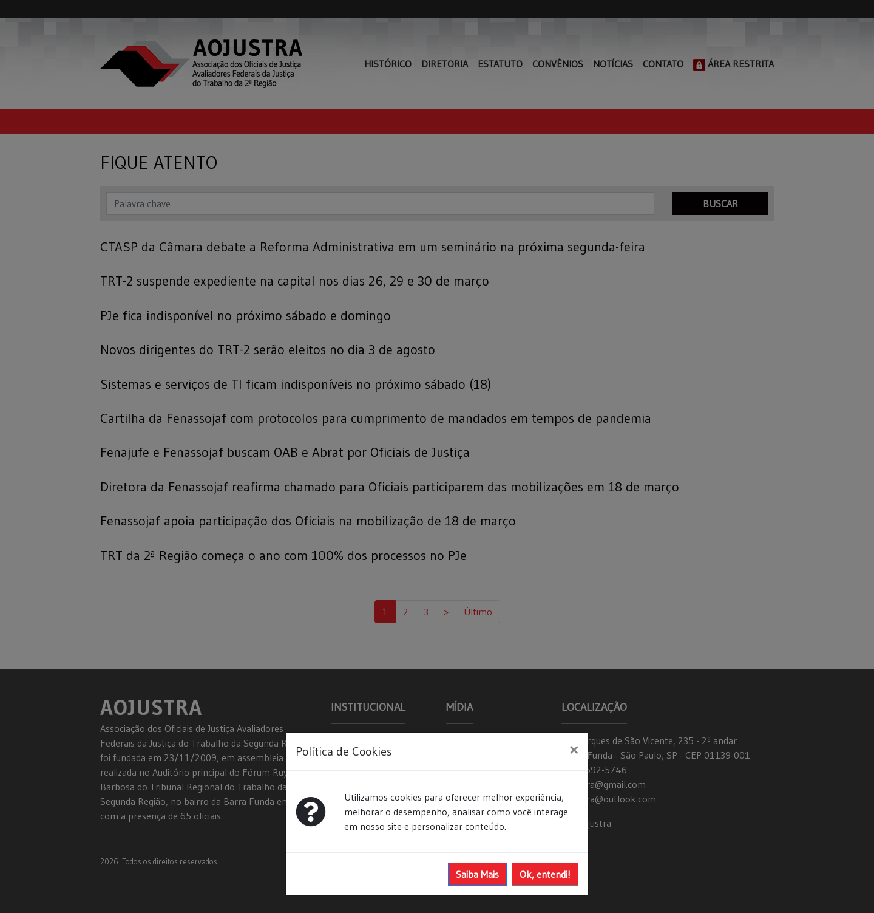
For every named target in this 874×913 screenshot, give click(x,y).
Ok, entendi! (545, 874)
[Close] (574, 750)
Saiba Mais (477, 874)
